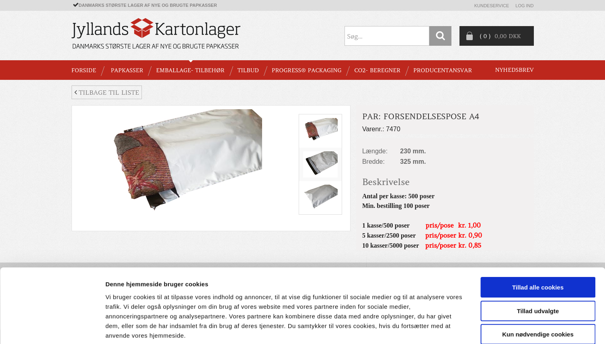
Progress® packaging (307, 70)
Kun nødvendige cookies (538, 292)
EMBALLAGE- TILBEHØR (190, 70)
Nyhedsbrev (514, 69)
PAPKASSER (127, 70)
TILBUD (248, 70)
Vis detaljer (418, 328)
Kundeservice (491, 5)
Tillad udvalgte (538, 269)
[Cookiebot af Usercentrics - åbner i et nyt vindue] (52, 328)
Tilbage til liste (106, 92)
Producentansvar (442, 70)
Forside (84, 70)
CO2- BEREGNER (377, 70)
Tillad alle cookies (538, 245)
